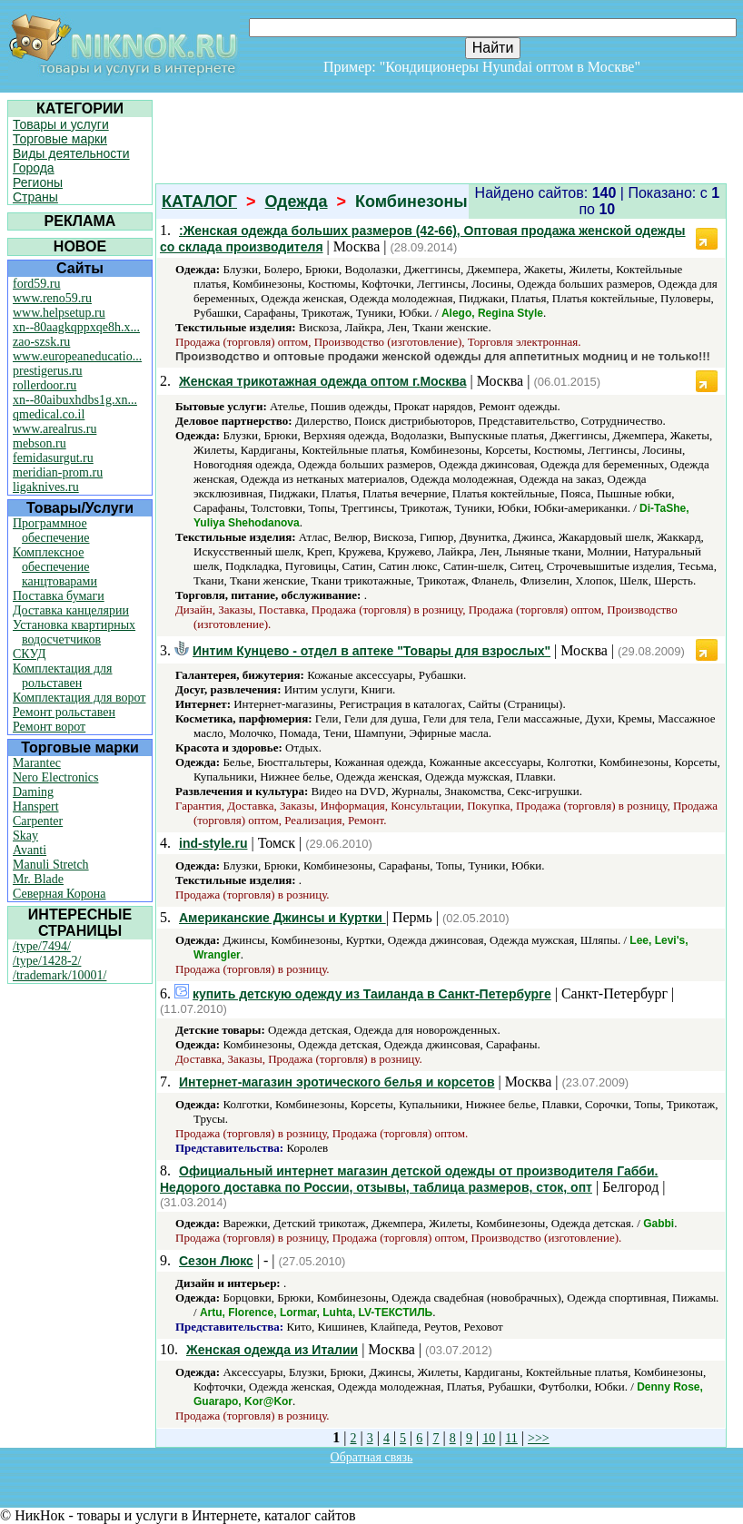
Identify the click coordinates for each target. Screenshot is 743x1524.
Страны (35, 197)
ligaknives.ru (46, 487)
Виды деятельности (71, 153)
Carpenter (38, 821)
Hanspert (36, 806)
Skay (25, 835)
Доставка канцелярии (71, 610)
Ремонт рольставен (64, 712)
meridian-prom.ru (58, 472)
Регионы (38, 182)
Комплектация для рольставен (63, 676)
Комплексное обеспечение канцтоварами (55, 567)
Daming (33, 792)
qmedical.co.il (48, 414)
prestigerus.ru (48, 371)
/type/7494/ (42, 946)
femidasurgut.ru (53, 458)
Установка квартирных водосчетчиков (74, 632)
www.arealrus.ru (54, 429)
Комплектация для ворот (79, 697)
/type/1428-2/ (47, 961)
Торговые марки (60, 139)
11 (511, 1438)
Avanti (29, 850)
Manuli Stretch (51, 864)
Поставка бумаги (58, 596)
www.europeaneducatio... (77, 356)
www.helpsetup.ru (59, 313)
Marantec (37, 763)
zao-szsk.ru (41, 342)
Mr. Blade (38, 879)
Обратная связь (372, 1457)
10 (488, 1438)
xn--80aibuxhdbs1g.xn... (75, 400)
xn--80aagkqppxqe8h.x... (76, 327)
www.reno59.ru (52, 298)
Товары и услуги (61, 124)
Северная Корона (59, 893)
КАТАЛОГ (199, 201)
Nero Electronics (55, 777)
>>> (539, 1438)
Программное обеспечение (51, 530)
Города (33, 168)
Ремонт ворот (49, 726)
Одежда (296, 201)
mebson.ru (39, 443)
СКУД (29, 654)
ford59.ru (37, 283)
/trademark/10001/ (59, 975)
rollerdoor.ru (44, 385)
